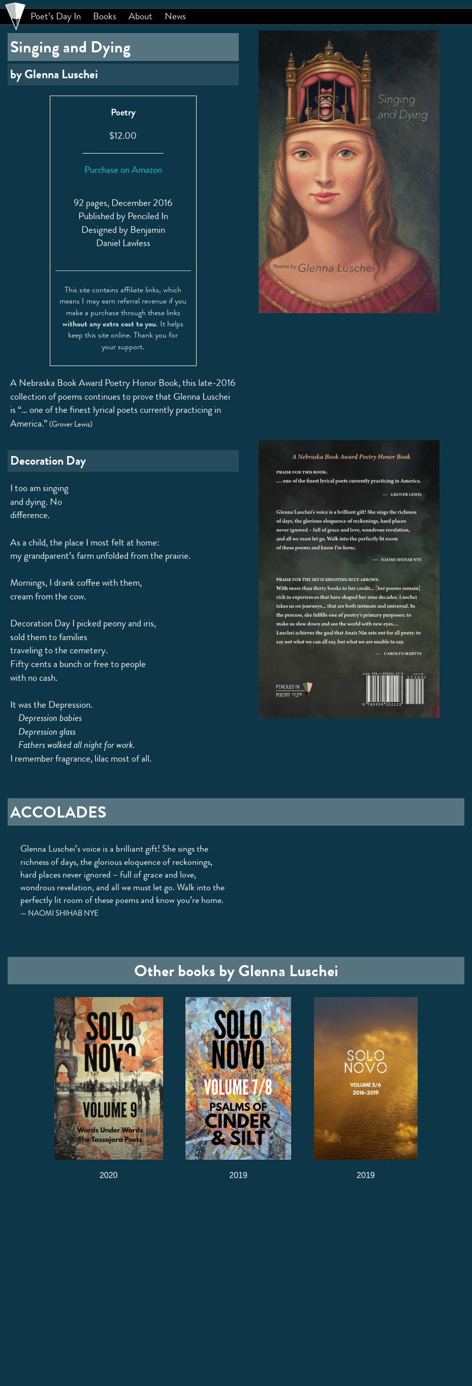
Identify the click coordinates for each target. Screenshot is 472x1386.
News (175, 16)
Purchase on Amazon (123, 169)
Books (104, 16)
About (140, 16)
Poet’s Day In (55, 16)
